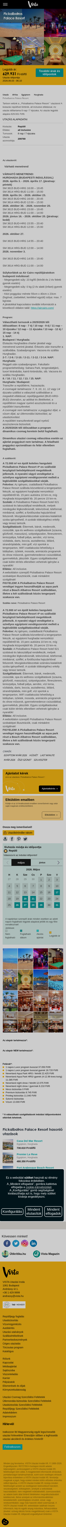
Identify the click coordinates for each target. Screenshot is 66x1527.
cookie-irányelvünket (38, 1187)
